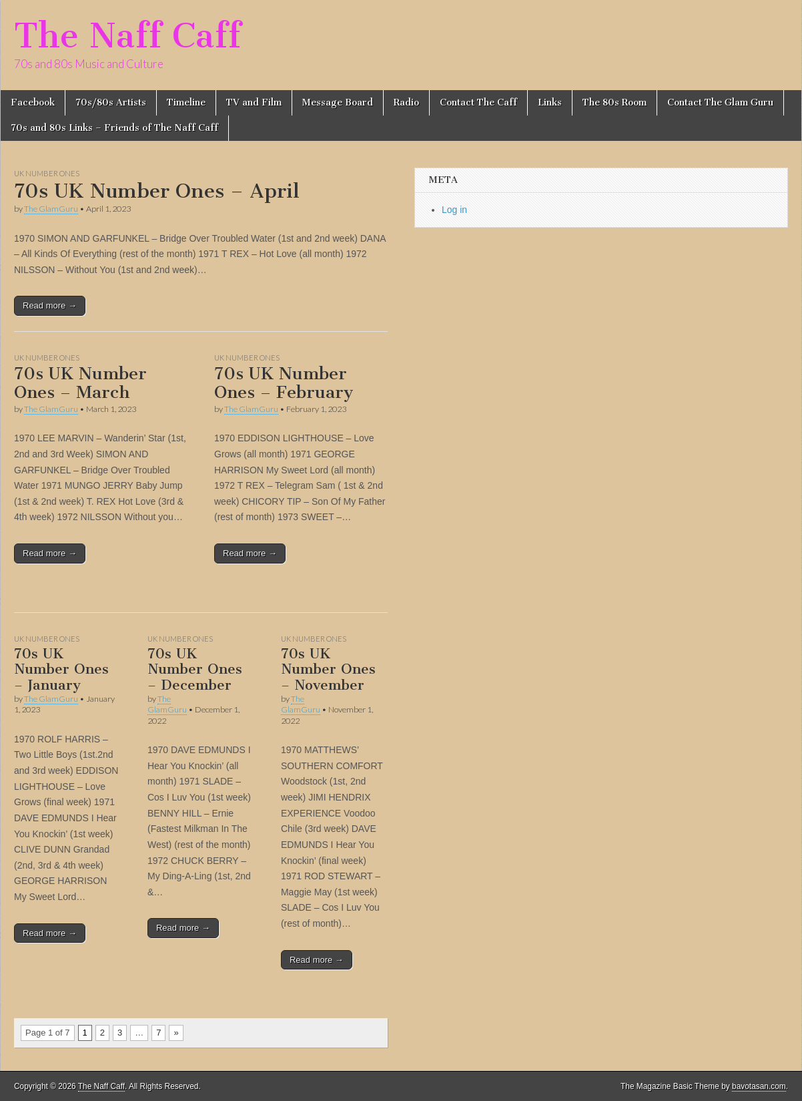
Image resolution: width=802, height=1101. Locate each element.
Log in (454, 209)
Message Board (337, 102)
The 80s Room (614, 102)
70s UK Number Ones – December (194, 669)
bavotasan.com (759, 1086)
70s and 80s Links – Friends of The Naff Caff (114, 128)
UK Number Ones (46, 173)
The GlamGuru (51, 209)
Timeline (186, 102)
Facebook (33, 102)
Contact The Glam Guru (720, 102)
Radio (406, 102)
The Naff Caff (127, 35)
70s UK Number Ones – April (157, 191)
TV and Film (254, 102)
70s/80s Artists (110, 102)
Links (550, 102)
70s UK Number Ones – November (328, 669)
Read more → (50, 305)
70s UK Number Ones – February (283, 383)
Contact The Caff (478, 102)
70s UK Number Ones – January (61, 669)
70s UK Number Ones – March (80, 383)
